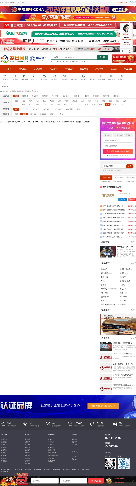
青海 (114, 104)
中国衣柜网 (56, 469)
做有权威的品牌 (103, 406)
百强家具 (104, 301)
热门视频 (4, 461)
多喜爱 (103, 285)
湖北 (30, 104)
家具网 (12, 91)
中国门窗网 (18, 469)
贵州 (79, 104)
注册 (125, 2)
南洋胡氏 (104, 293)
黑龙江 (74, 101)
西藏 (93, 104)
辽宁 (60, 101)
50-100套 (43, 114)
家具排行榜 (51, 450)
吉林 (67, 101)
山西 (44, 101)
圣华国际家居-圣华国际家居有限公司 (112, 233)
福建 (110, 101)
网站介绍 (74, 439)
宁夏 (121, 104)
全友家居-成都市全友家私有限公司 (111, 229)
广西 (51, 104)
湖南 (37, 104)
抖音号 (120, 456)
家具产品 (4, 450)
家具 (52, 61)
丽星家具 (123, 301)
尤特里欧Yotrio (106, 273)
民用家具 (25, 96)
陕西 (100, 104)
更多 (132, 242)
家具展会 (65, 61)
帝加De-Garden (126, 269)
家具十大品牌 (74, 61)
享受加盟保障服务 (118, 151)
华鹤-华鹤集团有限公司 (110, 187)
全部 (16, 96)
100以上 (53, 114)
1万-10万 (25, 109)
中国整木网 (75, 469)
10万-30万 (35, 109)
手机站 (133, 2)
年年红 (122, 285)
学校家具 (55, 96)
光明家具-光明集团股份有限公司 (111, 221)
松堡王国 (123, 293)
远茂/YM (104, 269)
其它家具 (116, 96)
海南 (58, 104)
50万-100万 (58, 109)
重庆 (65, 104)
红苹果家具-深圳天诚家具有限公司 (111, 225)
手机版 (35, 91)
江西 (117, 101)
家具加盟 (38, 69)
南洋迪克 (123, 305)
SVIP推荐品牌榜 (53, 455)
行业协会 (128, 69)
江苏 (89, 101)
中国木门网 (37, 469)
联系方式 (74, 456)
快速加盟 (4, 442)
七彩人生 (123, 289)
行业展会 (84, 69)
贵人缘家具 (105, 297)
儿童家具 (76, 96)
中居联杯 (83, 61)
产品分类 (21, 2)
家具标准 (4, 455)
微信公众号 (108, 456)
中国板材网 (4, 471)
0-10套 (24, 114)
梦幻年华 (123, 297)
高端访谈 (99, 69)
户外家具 (86, 96)
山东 (124, 101)
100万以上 (69, 109)
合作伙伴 (74, 442)
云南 (86, 104)
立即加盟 (132, 199)
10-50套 (33, 114)
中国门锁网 (28, 469)
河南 (23, 104)
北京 (23, 101)
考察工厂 (51, 442)
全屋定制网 (85, 469)
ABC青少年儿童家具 (109, 289)
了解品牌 (122, 199)
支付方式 (74, 459)
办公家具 (35, 96)
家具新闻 (4, 444)
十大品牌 (69, 69)
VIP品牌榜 (51, 458)
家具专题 (4, 458)
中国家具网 (10, 2)
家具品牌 (23, 69)
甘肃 (107, 104)
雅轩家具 (123, 277)
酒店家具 (45, 96)
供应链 (114, 69)
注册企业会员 (68, 122)
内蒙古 (52, 101)
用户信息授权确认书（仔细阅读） (119, 155)
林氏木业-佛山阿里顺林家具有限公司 (112, 218)
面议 (78, 109)
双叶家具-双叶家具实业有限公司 (111, 237)
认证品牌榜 (51, 461)
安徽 (103, 101)
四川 (72, 104)
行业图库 (51, 447)
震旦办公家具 (125, 281)
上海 (82, 101)
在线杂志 (51, 444)
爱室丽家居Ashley (108, 305)
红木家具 (96, 96)
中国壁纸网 (47, 469)
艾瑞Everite (124, 273)
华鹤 (102, 281)
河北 (37, 101)
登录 (121, 2)
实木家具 (58, 61)
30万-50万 (46, 109)
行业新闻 (53, 69)
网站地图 (74, 444)
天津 (30, 101)
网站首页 (8, 69)
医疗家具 (106, 96)
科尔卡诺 (104, 277)
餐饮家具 (65, 96)
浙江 (96, 101)
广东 (44, 104)
